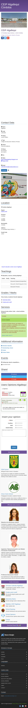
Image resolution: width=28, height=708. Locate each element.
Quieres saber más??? (7, 335)
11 (19, 423)
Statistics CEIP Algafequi (13, 604)
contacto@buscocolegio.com (10, 695)
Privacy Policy (15, 703)
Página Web (4, 161)
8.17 (23, 392)
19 (21, 423)
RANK (23, 394)
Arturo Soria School (7, 494)
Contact (3, 687)
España (2, 652)
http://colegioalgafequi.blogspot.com (9, 159)
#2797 (23, 395)
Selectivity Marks (7, 300)
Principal (4, 170)
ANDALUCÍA (4, 211)
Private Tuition (4, 674)
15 (20, 423)
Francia (3, 654)
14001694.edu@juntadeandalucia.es (9, 166)
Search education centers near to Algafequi (12, 266)
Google (14, 379)
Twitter (14, 376)
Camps (8, 619)
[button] (3, 186)
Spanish (3, 665)
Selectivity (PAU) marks (6, 678)
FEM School (5, 469)
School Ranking (10, 609)
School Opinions (10, 614)
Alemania (3, 656)
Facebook (14, 374)
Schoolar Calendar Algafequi (14, 585)
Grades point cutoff (7, 302)
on (2, 392)
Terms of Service (23, 703)
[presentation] (14, 440)
